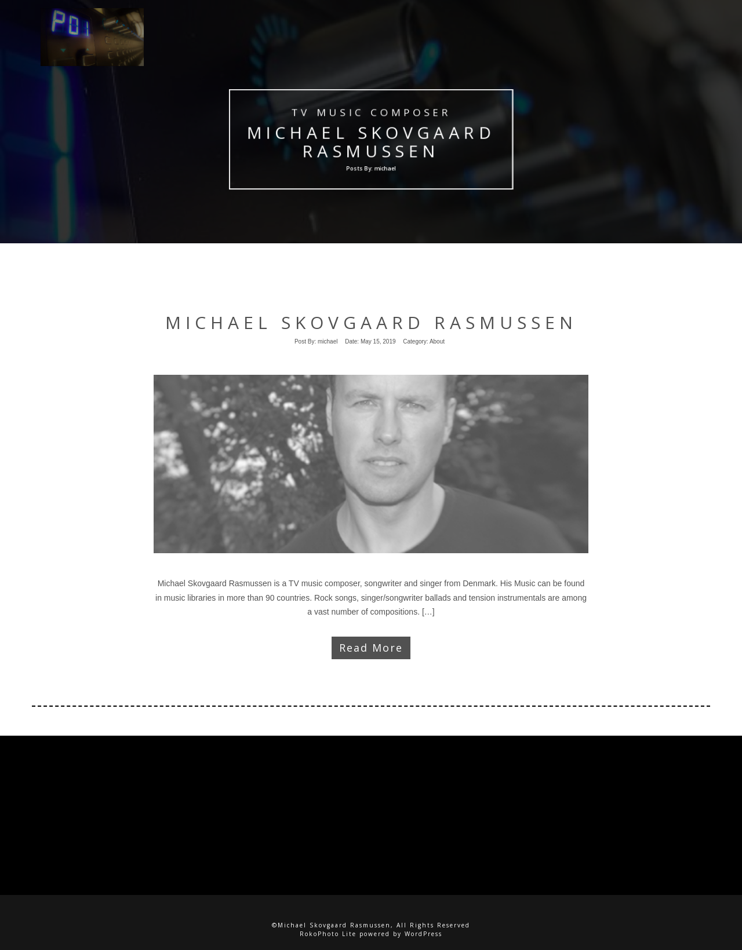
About (437, 341)
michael (327, 341)
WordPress (423, 934)
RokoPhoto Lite (328, 934)
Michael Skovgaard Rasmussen (371, 141)
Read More (371, 648)
